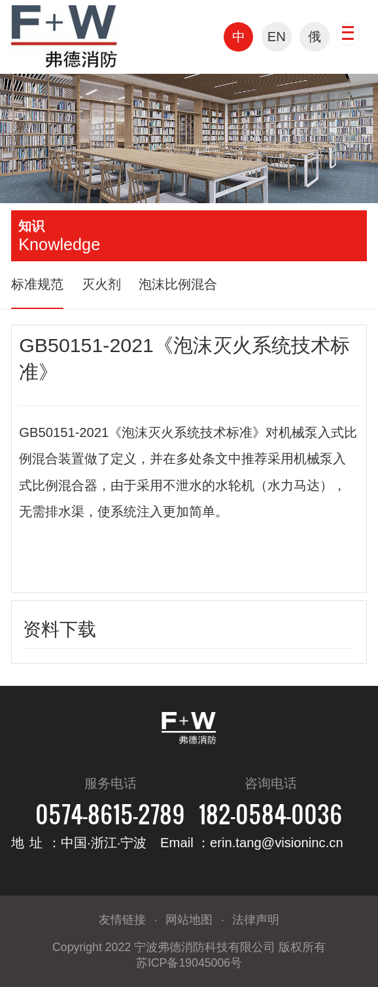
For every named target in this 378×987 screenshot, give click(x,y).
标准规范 (37, 284)
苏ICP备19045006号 (189, 962)
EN (276, 36)
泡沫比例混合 (178, 284)
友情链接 (122, 919)
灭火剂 (101, 284)
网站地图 (189, 919)
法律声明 (255, 919)
